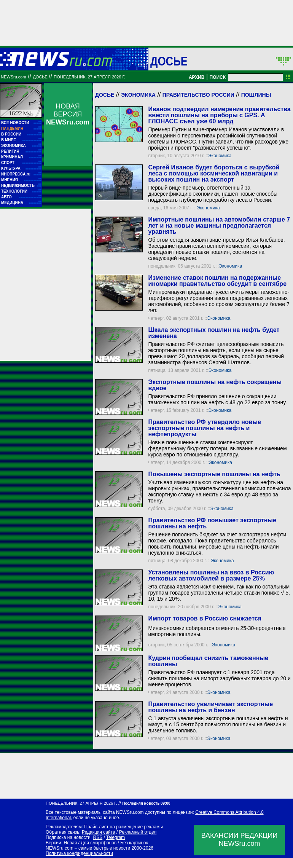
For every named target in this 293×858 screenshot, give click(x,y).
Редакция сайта (98, 832)
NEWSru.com (13, 77)
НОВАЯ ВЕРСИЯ (67, 114)
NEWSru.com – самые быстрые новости (88, 848)
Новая (70, 842)
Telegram (115, 837)
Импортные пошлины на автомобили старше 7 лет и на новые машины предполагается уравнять (219, 225)
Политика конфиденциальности (79, 853)
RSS (97, 837)
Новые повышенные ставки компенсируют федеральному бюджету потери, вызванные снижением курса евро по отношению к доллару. (217, 448)
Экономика (138, 95)
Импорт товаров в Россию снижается (204, 618)
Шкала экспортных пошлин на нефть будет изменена (213, 333)
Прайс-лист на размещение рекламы (123, 826)
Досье (104, 95)
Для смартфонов (98, 842)
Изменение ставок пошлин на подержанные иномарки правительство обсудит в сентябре (217, 280)
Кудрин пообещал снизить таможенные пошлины (208, 661)
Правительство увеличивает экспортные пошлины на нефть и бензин (210, 707)
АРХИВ (197, 77)
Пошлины (256, 95)
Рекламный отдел (138, 832)
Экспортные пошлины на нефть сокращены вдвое (215, 385)
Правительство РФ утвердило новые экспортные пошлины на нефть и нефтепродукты (204, 428)
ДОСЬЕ (169, 61)
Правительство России (198, 95)
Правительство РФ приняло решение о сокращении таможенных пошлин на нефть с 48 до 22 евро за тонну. (217, 399)
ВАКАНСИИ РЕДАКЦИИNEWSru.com (239, 839)
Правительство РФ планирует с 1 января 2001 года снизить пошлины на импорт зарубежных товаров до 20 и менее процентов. (219, 678)
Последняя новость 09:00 (146, 803)
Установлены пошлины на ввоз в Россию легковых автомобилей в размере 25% (211, 575)
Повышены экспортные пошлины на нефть (214, 474)
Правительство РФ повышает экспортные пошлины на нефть (212, 523)
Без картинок (134, 842)
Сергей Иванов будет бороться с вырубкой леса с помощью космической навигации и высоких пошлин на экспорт (213, 173)
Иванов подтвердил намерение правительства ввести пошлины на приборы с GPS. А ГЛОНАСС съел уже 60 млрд (219, 115)
